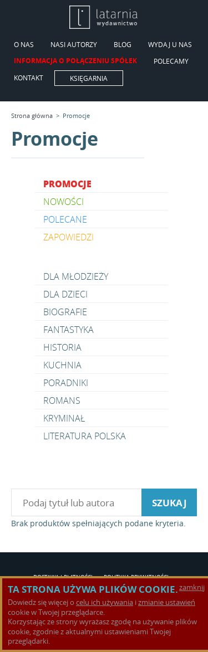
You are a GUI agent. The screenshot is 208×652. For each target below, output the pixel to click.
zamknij (192, 587)
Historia (62, 347)
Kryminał (64, 418)
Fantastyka (68, 329)
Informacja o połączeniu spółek (75, 61)
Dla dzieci (65, 294)
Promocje (76, 115)
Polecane (65, 219)
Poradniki (65, 382)
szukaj (169, 502)
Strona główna (32, 115)
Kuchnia (62, 365)
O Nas (24, 45)
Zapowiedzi (68, 237)
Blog (122, 45)
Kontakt (28, 78)
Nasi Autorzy (73, 45)
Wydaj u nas (170, 45)
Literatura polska (84, 436)
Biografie (65, 311)
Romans (61, 400)
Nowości (63, 201)
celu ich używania (104, 602)
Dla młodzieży (75, 276)
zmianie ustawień (166, 602)
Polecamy (171, 61)
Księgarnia (89, 78)
